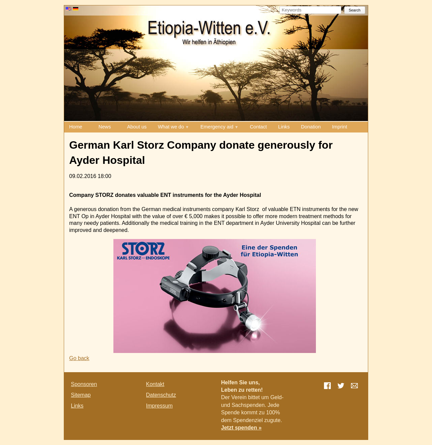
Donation (311, 126)
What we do (171, 126)
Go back (79, 358)
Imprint (339, 126)
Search (354, 10)
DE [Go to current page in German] (75, 8)
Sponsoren (84, 384)
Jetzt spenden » (241, 428)
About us (137, 126)
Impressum (159, 406)
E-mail (354, 385)
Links (284, 126)
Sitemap (81, 395)
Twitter (340, 385)
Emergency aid (217, 126)
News (105, 126)
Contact (258, 126)
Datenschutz (161, 395)
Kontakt (155, 384)
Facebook (327, 385)
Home (75, 126)
